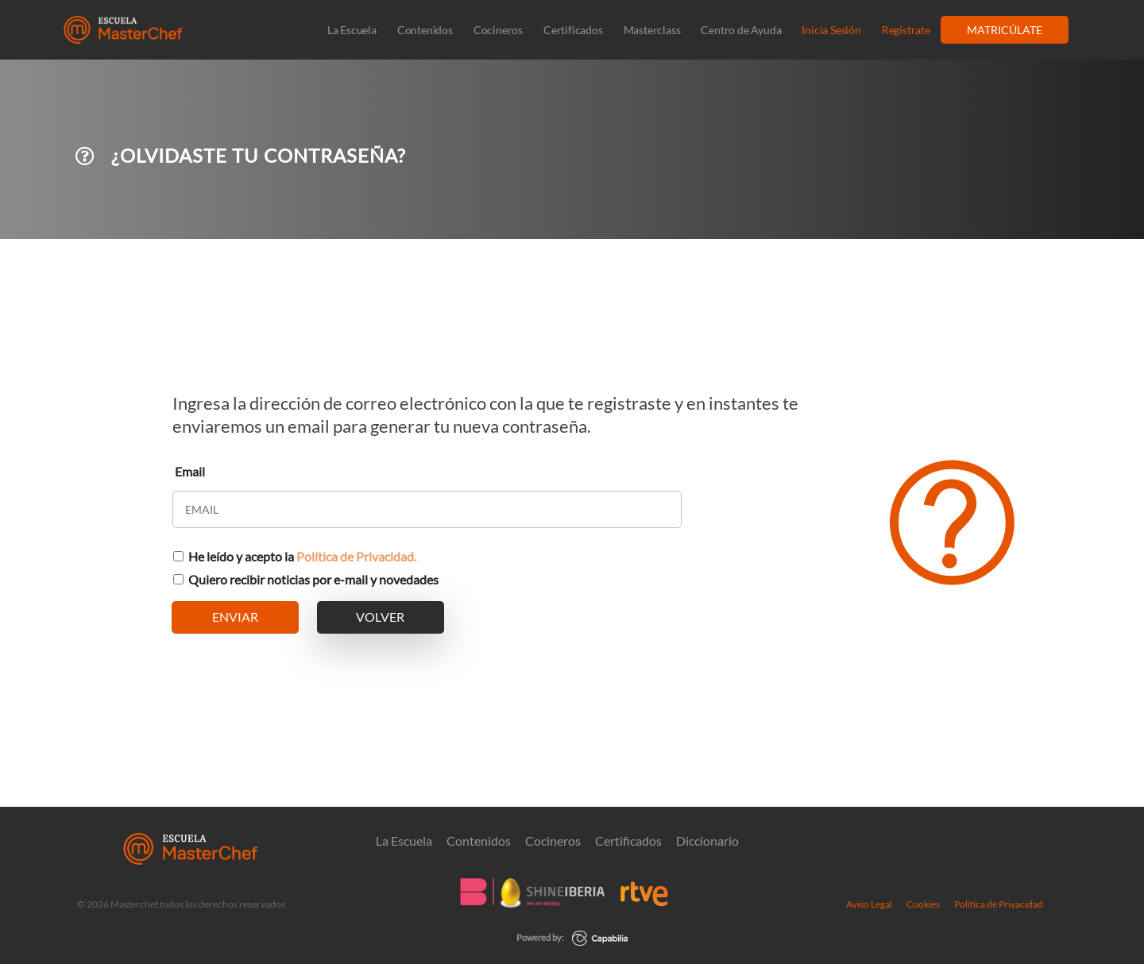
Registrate (906, 30)
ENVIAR (235, 616)
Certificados (573, 30)
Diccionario (707, 840)
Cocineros (498, 30)
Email (190, 471)
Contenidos (425, 30)
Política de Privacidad (998, 903)
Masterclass (652, 30)
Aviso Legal (869, 903)
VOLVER (380, 616)
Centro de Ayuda (741, 30)
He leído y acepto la (302, 556)
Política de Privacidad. (356, 556)
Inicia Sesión (831, 30)
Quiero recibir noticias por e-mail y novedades (313, 579)
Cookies (923, 903)
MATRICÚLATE (1004, 30)
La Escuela (352, 30)
